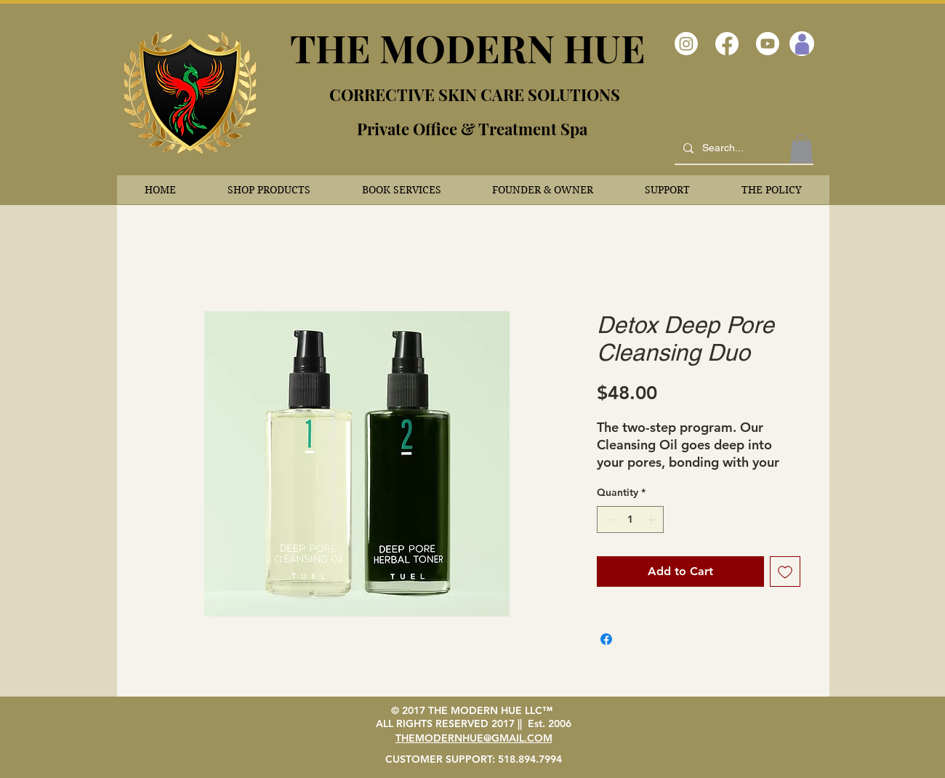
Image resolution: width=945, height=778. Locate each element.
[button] (269, 190)
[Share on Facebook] (606, 639)
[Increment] (652, 519)
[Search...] (742, 148)
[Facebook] (727, 43)
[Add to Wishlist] (785, 571)
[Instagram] (686, 43)
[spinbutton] (630, 519)
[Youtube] (767, 43)
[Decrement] (608, 519)
